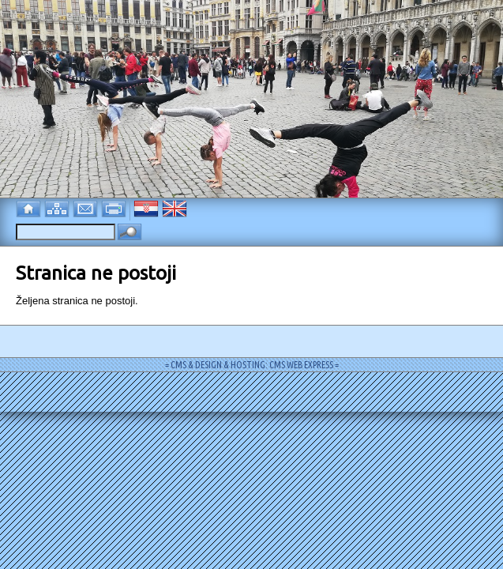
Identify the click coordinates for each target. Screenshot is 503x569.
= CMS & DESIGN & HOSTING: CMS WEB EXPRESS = (252, 365)
